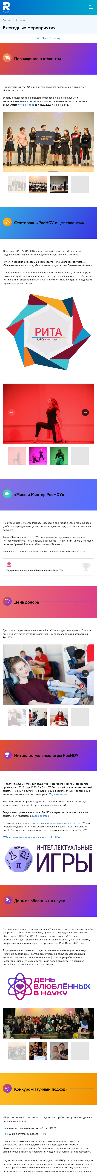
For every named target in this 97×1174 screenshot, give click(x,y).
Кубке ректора (40, 815)
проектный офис (34, 823)
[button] (91, 115)
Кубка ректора (26, 104)
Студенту (20, 20)
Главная (7, 20)
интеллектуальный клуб (61, 823)
